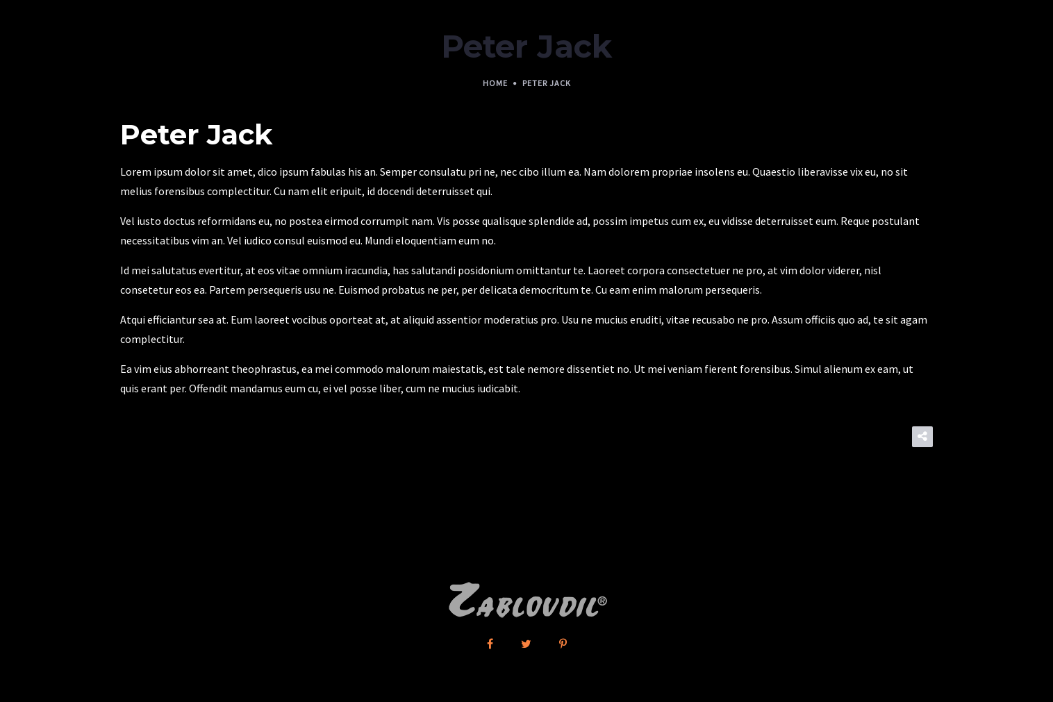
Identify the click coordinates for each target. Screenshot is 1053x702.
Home (495, 83)
